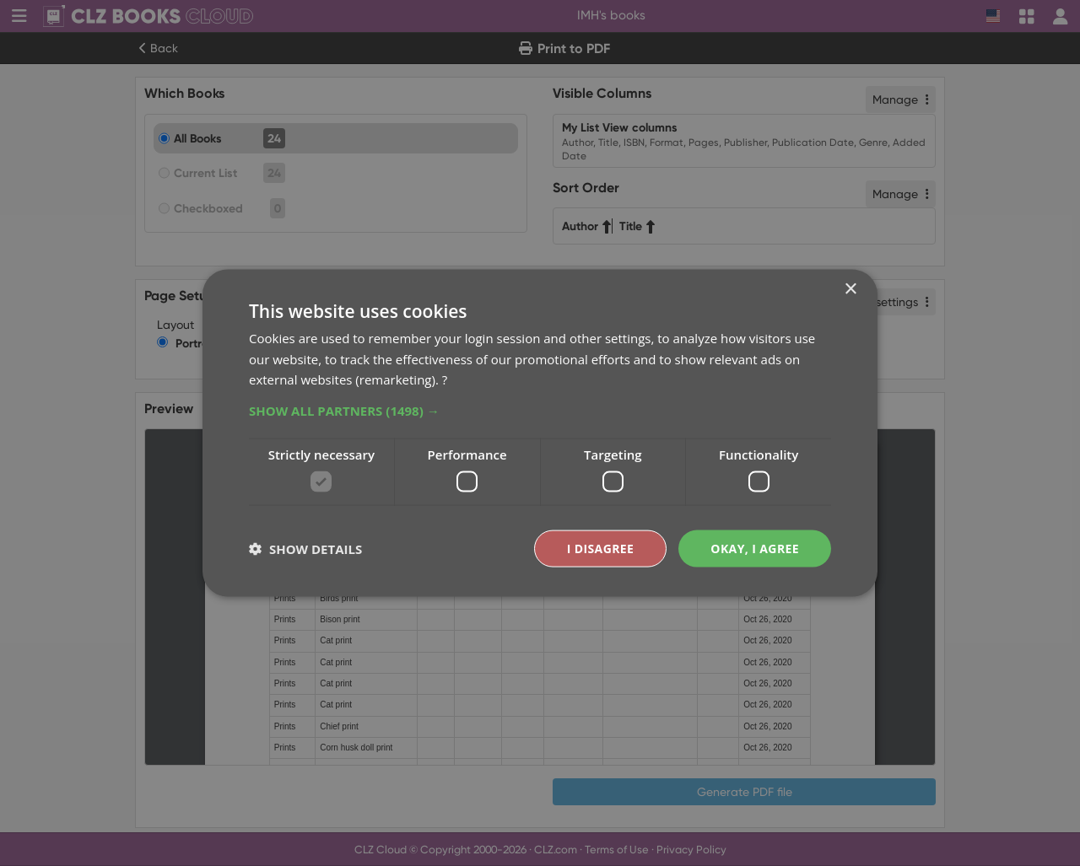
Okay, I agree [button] (754, 548)
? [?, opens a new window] (444, 379)
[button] (540, 410)
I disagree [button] (600, 548)
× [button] (850, 288)
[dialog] (540, 433)
